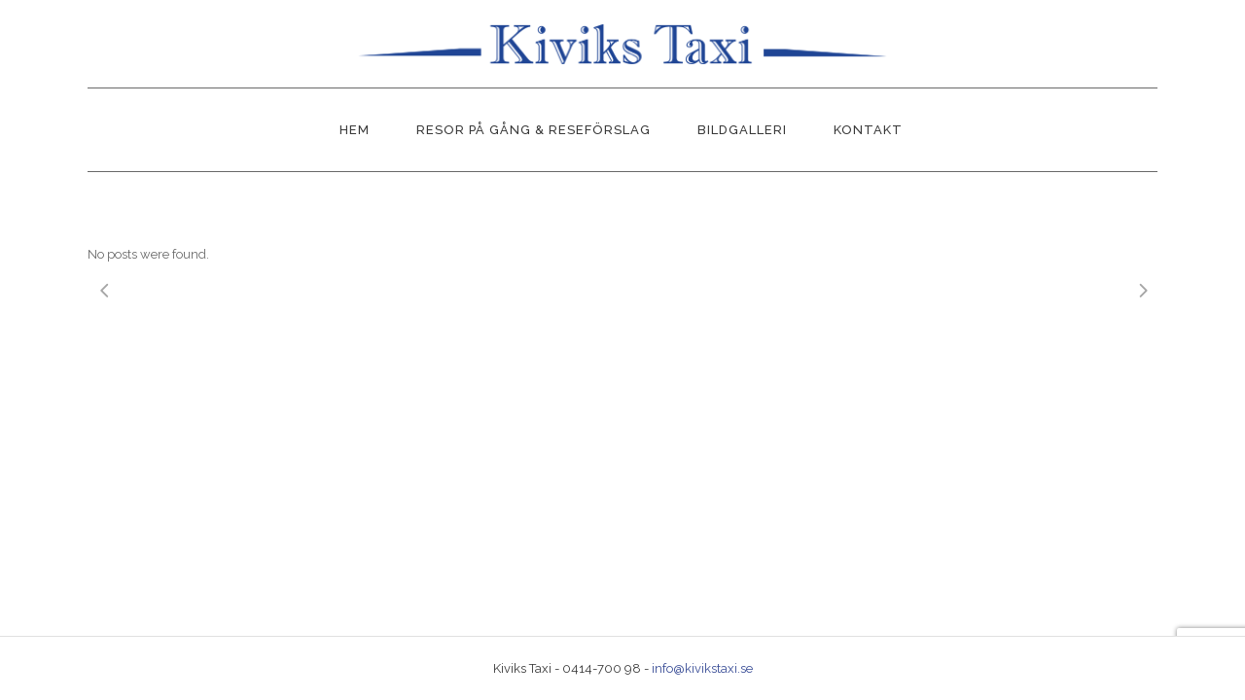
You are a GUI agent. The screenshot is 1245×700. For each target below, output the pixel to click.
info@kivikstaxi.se (702, 668)
